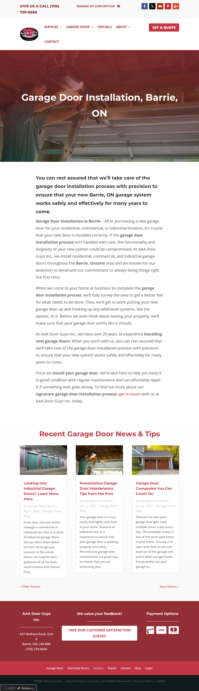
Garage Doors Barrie (42, 506)
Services (51, 27)
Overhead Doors (78, 668)
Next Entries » (169, 586)
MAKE (161, 681)
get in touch (130, 394)
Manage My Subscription (96, 6)
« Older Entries (30, 586)
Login (149, 668)
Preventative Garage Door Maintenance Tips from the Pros (98, 488)
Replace (98, 668)
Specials (105, 27)
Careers (126, 668)
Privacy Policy (144, 681)
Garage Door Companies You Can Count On (154, 488)
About (121, 27)
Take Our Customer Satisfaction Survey (99, 633)
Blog (138, 668)
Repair (112, 668)
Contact (51, 42)
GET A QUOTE (164, 27)
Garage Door (78, 27)
